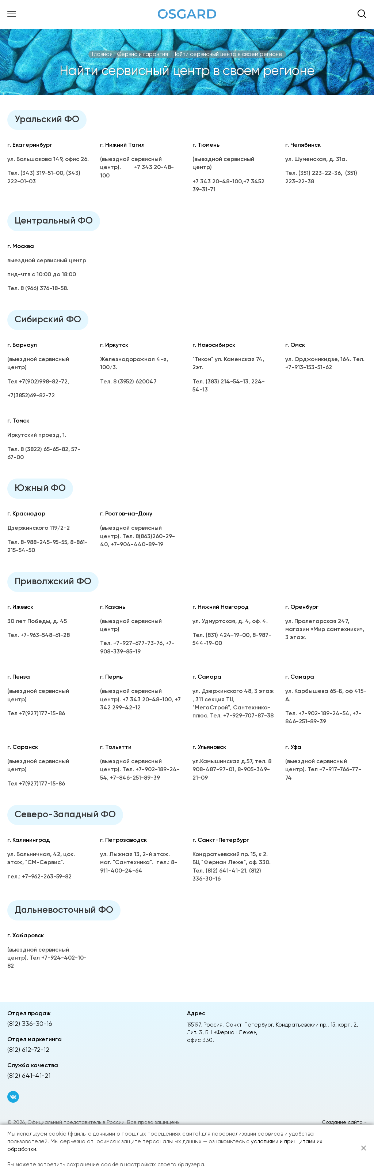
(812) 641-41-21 (28, 1076)
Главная (102, 54)
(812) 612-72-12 (28, 1050)
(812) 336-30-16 (29, 1024)
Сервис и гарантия (142, 54)
